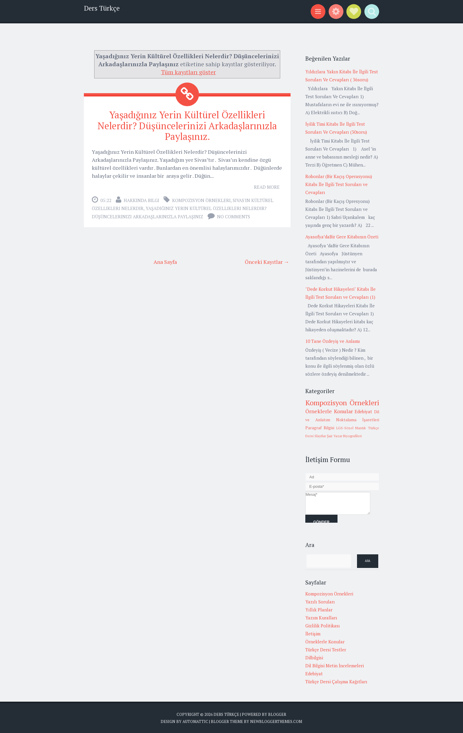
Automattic (195, 721)
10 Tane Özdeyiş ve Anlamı (332, 341)
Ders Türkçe (102, 8)
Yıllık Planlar (318, 610)
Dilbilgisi (314, 658)
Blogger (277, 714)
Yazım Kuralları (321, 618)
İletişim (312, 634)
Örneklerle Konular (329, 411)
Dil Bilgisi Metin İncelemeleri (334, 666)
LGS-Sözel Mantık (351, 428)
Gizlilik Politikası (322, 626)
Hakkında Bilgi (141, 200)
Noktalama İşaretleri (357, 419)
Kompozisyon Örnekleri (201, 200)
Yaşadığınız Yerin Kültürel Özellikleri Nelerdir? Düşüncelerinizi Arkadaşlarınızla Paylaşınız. (187, 126)
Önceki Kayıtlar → (267, 261)
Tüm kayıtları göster (188, 72)
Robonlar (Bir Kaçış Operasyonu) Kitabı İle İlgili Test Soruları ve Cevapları (338, 184)
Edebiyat (363, 411)
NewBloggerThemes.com (276, 721)
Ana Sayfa (165, 261)
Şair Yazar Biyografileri (344, 436)
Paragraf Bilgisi (319, 427)
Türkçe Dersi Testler (325, 650)
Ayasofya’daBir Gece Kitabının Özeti (341, 237)
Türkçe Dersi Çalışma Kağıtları (336, 681)
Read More (267, 187)
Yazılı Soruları (320, 602)
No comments (233, 216)
